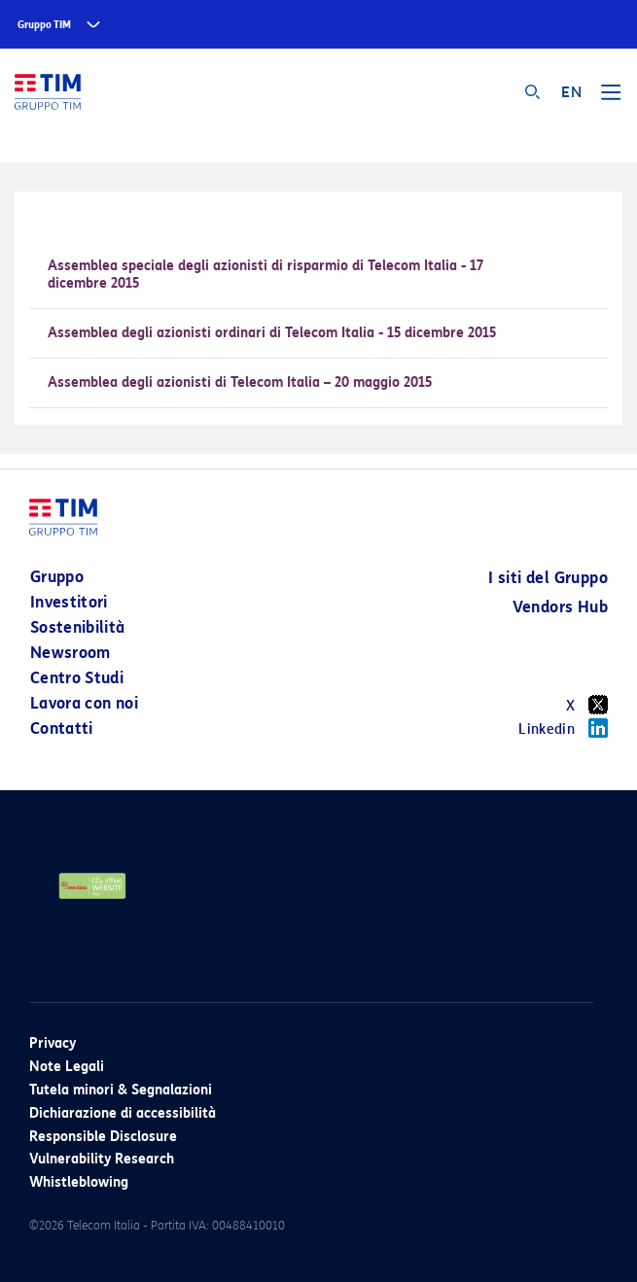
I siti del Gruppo (548, 578)
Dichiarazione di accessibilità (122, 1113)
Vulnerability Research (101, 1159)
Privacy (52, 1043)
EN (571, 92)
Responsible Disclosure (103, 1136)
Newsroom (70, 652)
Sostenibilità (77, 627)
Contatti (61, 728)
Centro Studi (77, 678)
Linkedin (563, 728)
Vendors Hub (560, 607)
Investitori (69, 602)
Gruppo (57, 577)
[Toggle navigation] (610, 99)
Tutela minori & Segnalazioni (120, 1090)
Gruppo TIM (44, 24)
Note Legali (66, 1066)
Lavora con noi (84, 703)
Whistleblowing (78, 1182)
